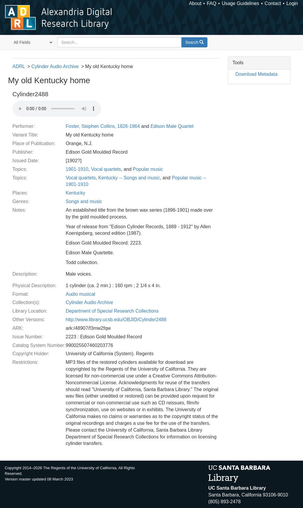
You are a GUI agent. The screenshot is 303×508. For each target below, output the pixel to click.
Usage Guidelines (240, 3)
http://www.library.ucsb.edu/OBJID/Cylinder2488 (116, 319)
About (195, 3)
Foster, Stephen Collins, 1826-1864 (103, 126)
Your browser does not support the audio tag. (56, 109)
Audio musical (80, 294)
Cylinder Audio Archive (55, 66)
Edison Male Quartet (172, 126)
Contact (273, 3)
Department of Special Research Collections (112, 311)
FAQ (211, 3)
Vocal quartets (106, 169)
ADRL (18, 66)
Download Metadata (257, 74)
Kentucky (75, 192)
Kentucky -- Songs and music (129, 177)
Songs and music (84, 201)
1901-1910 (77, 169)
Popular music (148, 169)
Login (292, 3)
